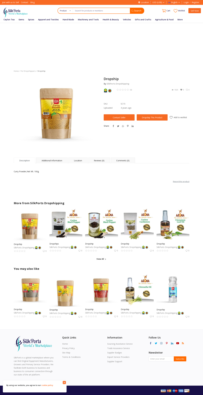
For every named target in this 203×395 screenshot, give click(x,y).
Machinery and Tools (88, 19)
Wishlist (179, 11)
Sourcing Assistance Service (120, 343)
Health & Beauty (111, 19)
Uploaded (108, 107)
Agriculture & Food (164, 19)
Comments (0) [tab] (122, 160)
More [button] (180, 19)
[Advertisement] (102, 44)
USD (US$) (158, 2)
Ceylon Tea (9, 19)
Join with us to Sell (10, 2)
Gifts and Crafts (143, 19)
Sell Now (195, 10)
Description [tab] (24, 160)
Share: (106, 126)
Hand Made (68, 19)
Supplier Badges (114, 352)
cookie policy (47, 385)
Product (63, 10)
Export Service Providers (118, 357)
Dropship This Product (152, 117)
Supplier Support (114, 361)
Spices (31, 19)
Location (143, 2)
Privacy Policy (68, 348)
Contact (24, 2)
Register (195, 2)
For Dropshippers (28, 71)
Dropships (54, 243)
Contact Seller (119, 117)
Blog (32, 2)
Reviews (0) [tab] (99, 160)
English (174, 2)
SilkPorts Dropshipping (118, 83)
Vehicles (127, 19)
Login (186, 2)
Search (136, 10)
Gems (21, 19)
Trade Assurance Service (118, 348)
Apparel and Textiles (48, 19)
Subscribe (180, 359)
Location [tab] (78, 160)
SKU (106, 103)
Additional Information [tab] (52, 160)
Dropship (18, 244)
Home (16, 71)
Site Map (66, 352)
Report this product (181, 181)
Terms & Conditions (71, 357)
